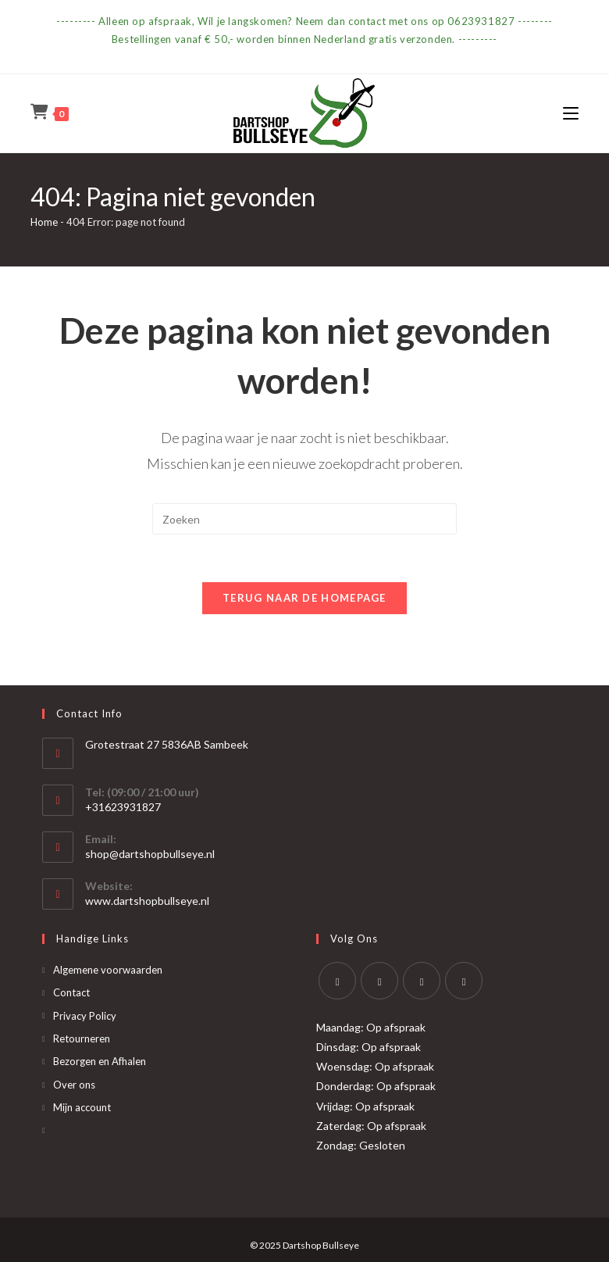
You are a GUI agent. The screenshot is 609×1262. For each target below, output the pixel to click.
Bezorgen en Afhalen (99, 1061)
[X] (337, 980)
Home (44, 222)
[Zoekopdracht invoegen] (304, 518)
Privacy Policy (84, 1016)
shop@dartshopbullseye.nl (150, 853)
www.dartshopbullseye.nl (147, 900)
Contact (71, 992)
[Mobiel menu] (571, 113)
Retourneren (81, 1038)
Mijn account (82, 1107)
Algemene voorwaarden (107, 969)
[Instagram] (421, 980)
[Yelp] (464, 980)
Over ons (74, 1084)
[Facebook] (379, 980)
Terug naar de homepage (304, 598)
